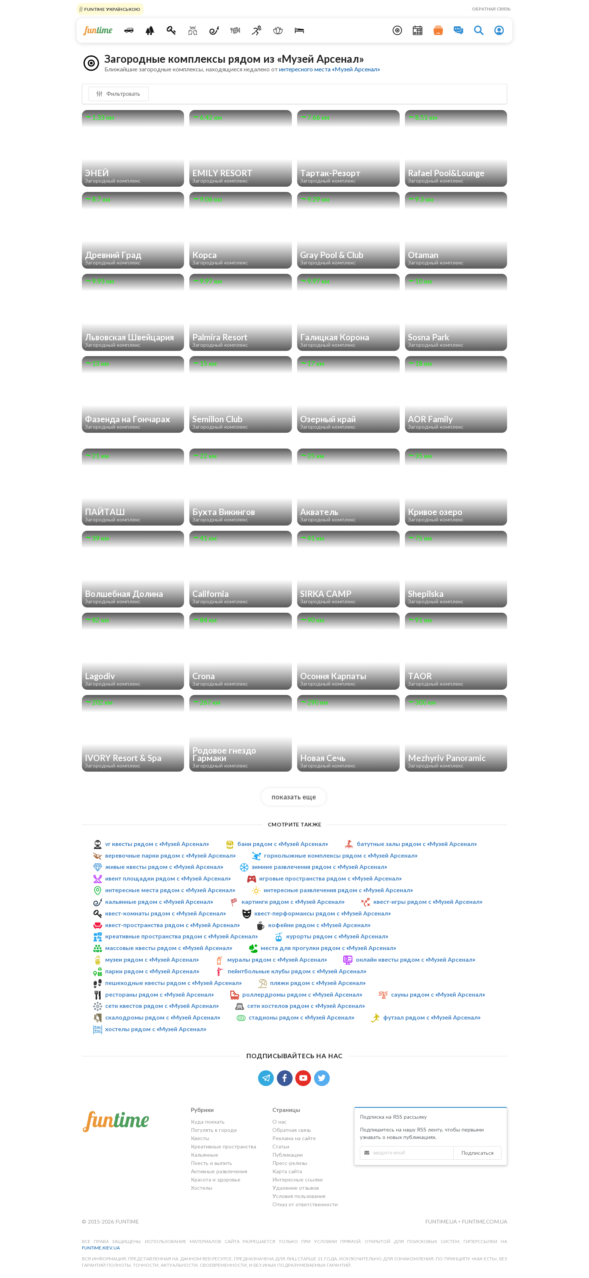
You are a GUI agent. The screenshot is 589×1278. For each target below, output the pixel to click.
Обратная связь (491, 9)
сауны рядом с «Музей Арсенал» (438, 994)
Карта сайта (287, 1171)
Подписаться (477, 1153)
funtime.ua (441, 1221)
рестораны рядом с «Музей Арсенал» (159, 994)
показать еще (294, 797)
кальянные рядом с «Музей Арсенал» (159, 901)
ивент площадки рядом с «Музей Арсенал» (168, 878)
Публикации (287, 1154)
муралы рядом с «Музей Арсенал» (277, 959)
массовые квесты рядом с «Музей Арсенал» (168, 947)
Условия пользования (298, 1196)
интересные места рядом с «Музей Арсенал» (170, 889)
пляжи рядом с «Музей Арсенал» (317, 982)
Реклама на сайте (294, 1138)
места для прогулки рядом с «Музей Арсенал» (328, 947)
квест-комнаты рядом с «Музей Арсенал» (165, 913)
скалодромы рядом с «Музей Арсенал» (162, 1017)
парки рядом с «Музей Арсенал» (152, 970)
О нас (279, 1122)
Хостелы (201, 1187)
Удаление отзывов (295, 1187)
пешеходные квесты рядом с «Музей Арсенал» (173, 982)
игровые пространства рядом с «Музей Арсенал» (330, 878)
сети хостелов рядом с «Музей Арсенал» (306, 1005)
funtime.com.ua (484, 1221)
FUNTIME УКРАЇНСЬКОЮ (111, 9)
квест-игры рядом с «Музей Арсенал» (427, 901)
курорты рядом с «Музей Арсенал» (337, 936)
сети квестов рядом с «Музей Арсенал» (162, 1005)
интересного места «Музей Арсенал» (329, 69)
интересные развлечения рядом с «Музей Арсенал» (338, 889)
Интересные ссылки (297, 1179)
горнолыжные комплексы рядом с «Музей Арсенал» (340, 855)
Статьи (280, 1146)
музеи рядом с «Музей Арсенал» (152, 959)
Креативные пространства (223, 1146)
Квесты (200, 1138)
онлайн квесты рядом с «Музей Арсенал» (415, 959)
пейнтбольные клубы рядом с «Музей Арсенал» (297, 970)
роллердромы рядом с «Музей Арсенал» (302, 994)
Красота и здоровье (215, 1179)
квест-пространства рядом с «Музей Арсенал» (172, 924)
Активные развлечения (219, 1171)
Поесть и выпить (211, 1163)
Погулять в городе (214, 1130)
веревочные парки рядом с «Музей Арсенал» (170, 855)
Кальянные (204, 1154)
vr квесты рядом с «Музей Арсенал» (157, 843)
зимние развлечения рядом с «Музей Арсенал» (319, 866)
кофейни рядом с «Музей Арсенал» (319, 924)
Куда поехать (208, 1122)
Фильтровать (118, 93)
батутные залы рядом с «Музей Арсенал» (417, 843)
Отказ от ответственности (305, 1204)
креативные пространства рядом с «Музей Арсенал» (181, 936)
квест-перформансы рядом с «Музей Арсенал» (322, 913)
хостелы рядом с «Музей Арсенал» (155, 1028)
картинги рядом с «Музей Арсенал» (293, 901)
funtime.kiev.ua (101, 1248)
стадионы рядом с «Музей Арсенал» (301, 1017)
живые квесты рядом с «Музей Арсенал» (164, 866)
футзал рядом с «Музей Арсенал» (431, 1017)
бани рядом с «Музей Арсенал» (282, 843)
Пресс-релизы (289, 1163)
